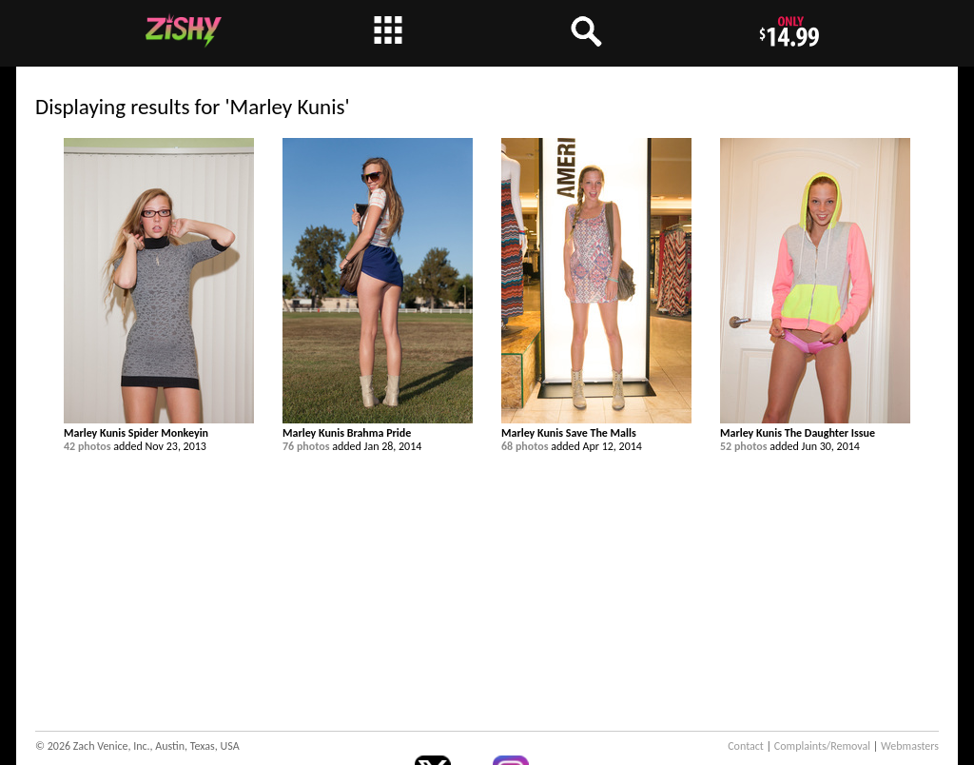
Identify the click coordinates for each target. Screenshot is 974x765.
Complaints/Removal (822, 746)
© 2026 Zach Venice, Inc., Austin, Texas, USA (137, 746)
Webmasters (910, 746)
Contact (746, 746)
